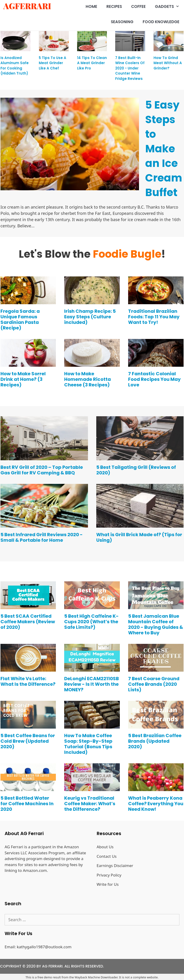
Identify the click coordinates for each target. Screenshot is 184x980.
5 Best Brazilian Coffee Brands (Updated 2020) (154, 741)
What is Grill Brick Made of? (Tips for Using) (139, 537)
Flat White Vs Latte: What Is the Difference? (27, 681)
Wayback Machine (87, 977)
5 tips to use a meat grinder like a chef (52, 63)
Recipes (114, 6)
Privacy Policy (109, 875)
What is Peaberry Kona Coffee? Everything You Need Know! (155, 803)
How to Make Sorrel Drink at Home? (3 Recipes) (23, 379)
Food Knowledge (161, 22)
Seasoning (122, 22)
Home (91, 6)
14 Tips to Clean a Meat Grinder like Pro (92, 63)
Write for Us (108, 884)
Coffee (138, 6)
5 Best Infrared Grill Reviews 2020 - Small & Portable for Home (41, 537)
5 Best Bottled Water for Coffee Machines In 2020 (27, 803)
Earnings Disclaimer (115, 865)
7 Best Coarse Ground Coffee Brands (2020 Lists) (153, 684)
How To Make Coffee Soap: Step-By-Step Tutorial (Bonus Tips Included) (88, 743)
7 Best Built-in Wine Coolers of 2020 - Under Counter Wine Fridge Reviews (130, 68)
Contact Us (107, 856)
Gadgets (169, 6)
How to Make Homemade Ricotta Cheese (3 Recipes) (87, 379)
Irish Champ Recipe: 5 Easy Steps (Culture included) (90, 317)
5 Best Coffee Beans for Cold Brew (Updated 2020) (27, 741)
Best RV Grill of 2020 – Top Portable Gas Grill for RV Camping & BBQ (41, 470)
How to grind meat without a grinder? (168, 63)
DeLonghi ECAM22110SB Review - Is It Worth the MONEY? (91, 684)
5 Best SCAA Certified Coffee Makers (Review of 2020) (27, 621)
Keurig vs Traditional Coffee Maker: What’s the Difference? (89, 803)
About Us (105, 846)
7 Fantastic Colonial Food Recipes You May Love (154, 379)
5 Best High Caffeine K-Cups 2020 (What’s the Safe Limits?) (91, 621)
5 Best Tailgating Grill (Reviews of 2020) (136, 470)
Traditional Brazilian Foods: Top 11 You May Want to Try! (154, 317)
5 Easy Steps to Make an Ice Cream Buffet (163, 149)
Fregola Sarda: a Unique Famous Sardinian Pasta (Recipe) (20, 319)
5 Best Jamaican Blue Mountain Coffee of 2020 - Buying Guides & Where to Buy (155, 624)
